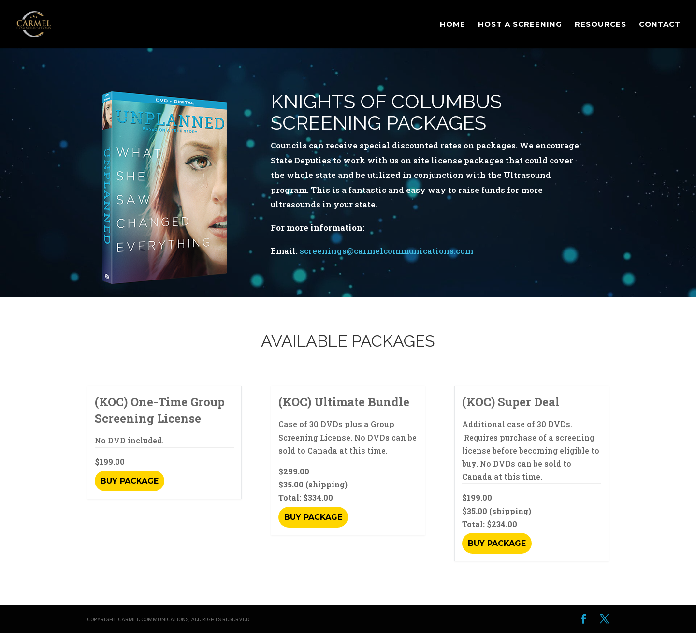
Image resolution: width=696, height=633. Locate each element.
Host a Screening (520, 25)
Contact (660, 25)
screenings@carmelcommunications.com (386, 250)
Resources (600, 25)
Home (452, 25)
